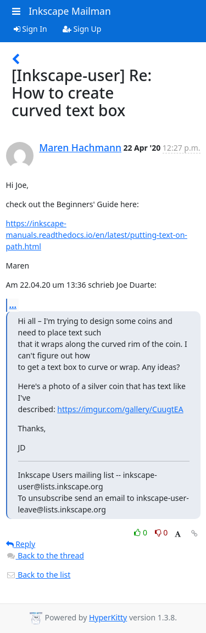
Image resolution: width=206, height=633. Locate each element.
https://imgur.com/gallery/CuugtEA (120, 409)
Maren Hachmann (80, 147)
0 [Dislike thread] (161, 532)
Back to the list (38, 574)
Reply (21, 544)
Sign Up (82, 29)
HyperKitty (108, 617)
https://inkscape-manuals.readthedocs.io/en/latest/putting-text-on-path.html (96, 235)
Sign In (30, 29)
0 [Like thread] (141, 532)
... (13, 305)
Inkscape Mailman (70, 11)
